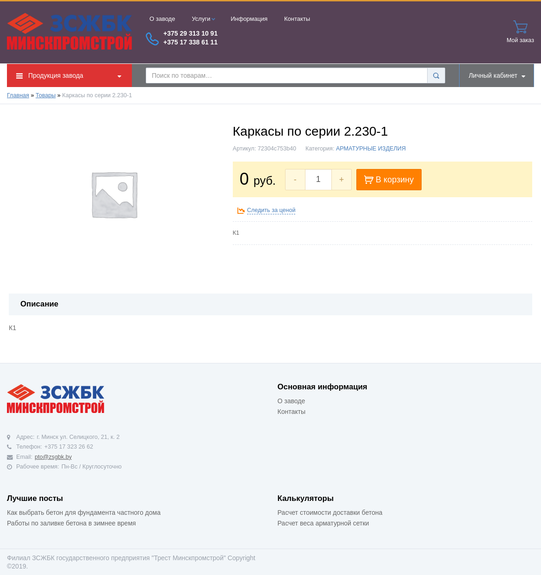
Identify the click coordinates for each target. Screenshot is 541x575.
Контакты (297, 18)
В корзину (389, 179)
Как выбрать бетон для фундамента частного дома (84, 512)
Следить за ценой (271, 210)
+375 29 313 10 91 (190, 33)
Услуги (203, 18)
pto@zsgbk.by (53, 457)
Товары (46, 95)
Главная (18, 95)
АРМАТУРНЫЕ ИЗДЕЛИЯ (371, 148)
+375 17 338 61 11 (190, 42)
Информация (248, 18)
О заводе (162, 18)
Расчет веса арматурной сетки (323, 523)
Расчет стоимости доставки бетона (330, 512)
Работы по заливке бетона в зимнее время (71, 523)
